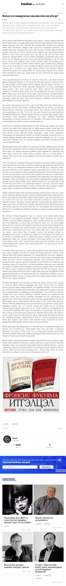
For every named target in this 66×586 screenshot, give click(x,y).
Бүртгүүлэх (46, 467)
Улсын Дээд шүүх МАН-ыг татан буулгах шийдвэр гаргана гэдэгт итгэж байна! (17, 520)
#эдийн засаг (47, 575)
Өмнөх (5, 13)
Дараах (61, 13)
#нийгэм (6, 424)
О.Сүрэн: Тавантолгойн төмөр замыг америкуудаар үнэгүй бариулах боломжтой (48, 568)
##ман (6, 526)
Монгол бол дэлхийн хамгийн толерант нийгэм (16, 566)
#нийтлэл (14, 424)
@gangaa (15, 440)
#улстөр (38, 575)
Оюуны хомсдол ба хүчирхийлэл (44, 519)
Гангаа (5, 19)
